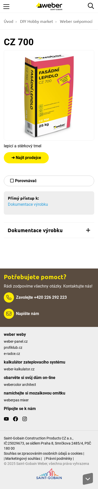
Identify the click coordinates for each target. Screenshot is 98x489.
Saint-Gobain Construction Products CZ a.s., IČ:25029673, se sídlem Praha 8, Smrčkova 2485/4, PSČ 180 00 (47, 443)
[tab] (49, 230)
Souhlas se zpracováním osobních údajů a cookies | (44, 453)
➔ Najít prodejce (26, 157)
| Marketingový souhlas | (23, 458)
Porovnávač (26, 180)
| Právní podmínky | (59, 458)
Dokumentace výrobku (28, 204)
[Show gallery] (49, 95)
